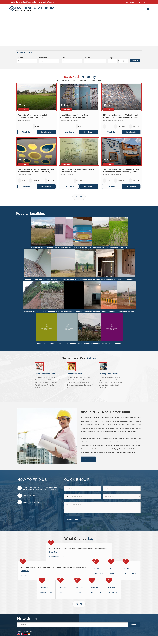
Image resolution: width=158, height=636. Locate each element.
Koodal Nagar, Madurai (73, 311)
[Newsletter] (72, 624)
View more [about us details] (87, 459)
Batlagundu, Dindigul (63, 247)
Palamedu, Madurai (100, 247)
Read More (53, 552)
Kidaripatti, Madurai (92, 311)
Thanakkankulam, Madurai (52, 311)
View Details (26, 132)
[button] (46, 2)
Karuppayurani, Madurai (46, 343)
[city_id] (72, 61)
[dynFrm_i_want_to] (122, 496)
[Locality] (95, 61)
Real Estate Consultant (45, 374)
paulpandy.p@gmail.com (32, 502)
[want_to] (27, 61)
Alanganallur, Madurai (118, 247)
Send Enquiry (46, 132)
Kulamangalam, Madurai (85, 279)
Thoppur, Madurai (108, 311)
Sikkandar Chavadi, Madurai (42, 247)
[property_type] (49, 61)
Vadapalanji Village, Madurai (62, 279)
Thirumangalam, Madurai (111, 343)
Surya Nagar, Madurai (125, 311)
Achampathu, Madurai (82, 247)
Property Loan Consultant (110, 374)
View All (79, 197)
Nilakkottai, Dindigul (32, 311)
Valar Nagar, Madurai (104, 279)
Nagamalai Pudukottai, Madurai (37, 279)
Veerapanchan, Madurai (66, 343)
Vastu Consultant (74, 374)
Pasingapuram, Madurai (124, 279)
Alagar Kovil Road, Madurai (89, 343)
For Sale (24, 110)
